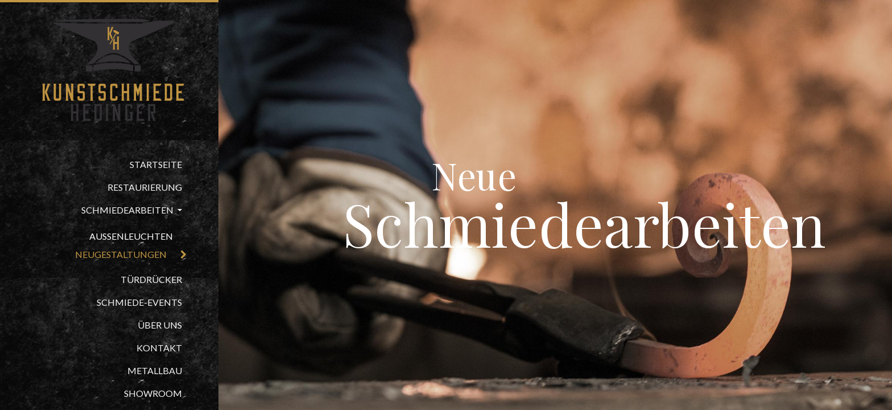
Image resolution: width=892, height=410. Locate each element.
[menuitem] (109, 164)
